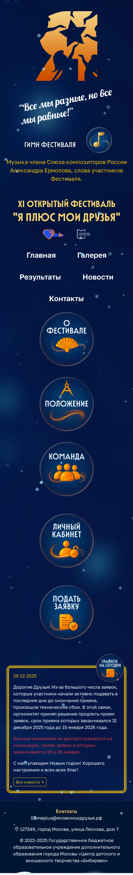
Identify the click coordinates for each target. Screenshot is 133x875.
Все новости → (30, 782)
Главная (41, 254)
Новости (98, 276)
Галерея (92, 254)
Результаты (40, 276)
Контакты (66, 298)
